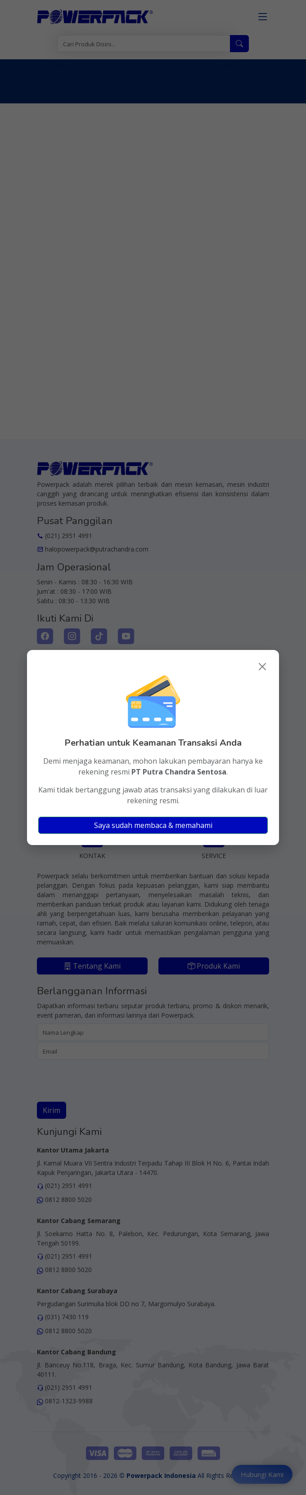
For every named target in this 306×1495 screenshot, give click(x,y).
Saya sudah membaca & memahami (153, 825)
